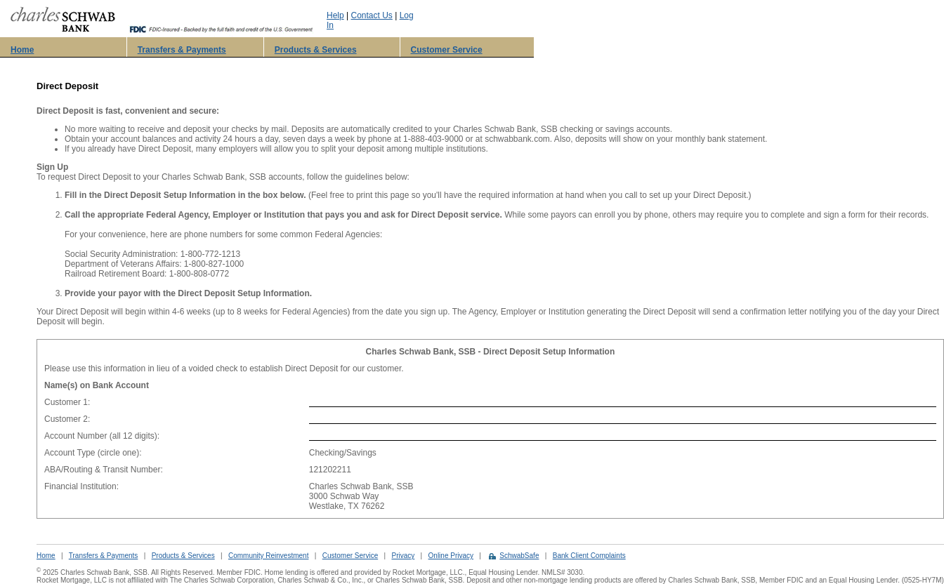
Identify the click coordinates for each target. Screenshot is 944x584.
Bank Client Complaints (589, 555)
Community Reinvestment (268, 555)
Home (22, 50)
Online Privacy (450, 555)
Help (335, 15)
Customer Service (447, 50)
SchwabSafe (519, 555)
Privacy (402, 555)
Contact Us (372, 15)
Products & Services (316, 50)
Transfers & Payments (182, 50)
